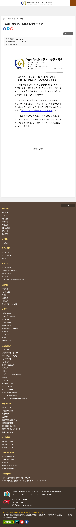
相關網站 (5, 301)
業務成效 (5, 295)
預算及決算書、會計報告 (10, 353)
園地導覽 (5, 289)
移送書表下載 (6, 322)
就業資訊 (5, 377)
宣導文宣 (5, 462)
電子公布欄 (11, 19)
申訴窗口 (5, 337)
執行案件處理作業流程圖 (10, 328)
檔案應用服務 (7, 404)
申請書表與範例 (7, 411)
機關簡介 (5, 208)
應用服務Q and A (8, 414)
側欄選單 (2, 3)
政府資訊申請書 (7, 386)
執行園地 (5, 239)
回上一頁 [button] (69, 33)
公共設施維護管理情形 (9, 395)
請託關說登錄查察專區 (9, 270)
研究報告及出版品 (8, 365)
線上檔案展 (6, 437)
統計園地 (5, 285)
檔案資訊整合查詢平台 (9, 420)
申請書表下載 (6, 313)
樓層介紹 (5, 231)
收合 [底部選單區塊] (68, 205)
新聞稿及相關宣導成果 (9, 466)
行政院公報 (5, 362)
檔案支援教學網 (7, 432)
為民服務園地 (6, 319)
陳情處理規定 (6, 340)
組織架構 (5, 219)
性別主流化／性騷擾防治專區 (11, 374)
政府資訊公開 (6, 346)
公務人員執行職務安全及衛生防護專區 (14, 398)
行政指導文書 (6, 359)
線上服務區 (5, 334)
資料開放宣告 (35, 512)
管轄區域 (5, 225)
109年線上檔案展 (7, 444)
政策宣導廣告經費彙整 (9, 392)
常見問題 (5, 331)
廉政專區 (5, 276)
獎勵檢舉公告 (6, 255)
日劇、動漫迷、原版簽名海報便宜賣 (24, 23)
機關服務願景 (6, 325)
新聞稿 (4, 258)
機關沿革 (5, 212)
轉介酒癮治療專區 (8, 469)
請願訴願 (5, 368)
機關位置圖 (6, 228)
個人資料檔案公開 (8, 389)
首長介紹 (5, 216)
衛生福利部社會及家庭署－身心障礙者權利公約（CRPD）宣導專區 (24, 481)
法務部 (43, 512)
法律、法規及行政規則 (9, 356)
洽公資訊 (5, 234)
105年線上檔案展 (7, 441)
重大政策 (5, 380)
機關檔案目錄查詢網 (9, 426)
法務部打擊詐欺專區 (8, 456)
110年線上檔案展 (7, 447)
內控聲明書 (5, 350)
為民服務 (5, 309)
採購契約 (5, 371)
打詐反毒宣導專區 (8, 452)
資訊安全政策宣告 (15, 512)
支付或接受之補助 (8, 383)
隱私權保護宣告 (25, 512)
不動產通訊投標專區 (8, 316)
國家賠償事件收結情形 (9, 304)
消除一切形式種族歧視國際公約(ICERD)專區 (16, 478)
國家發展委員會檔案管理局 (11, 429)
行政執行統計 (6, 292)
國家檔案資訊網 (7, 423)
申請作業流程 (6, 408)
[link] (4, 29)
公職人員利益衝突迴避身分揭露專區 (14, 279)
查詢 (73, 3)
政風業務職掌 (6, 267)
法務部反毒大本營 (8, 459)
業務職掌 (5, 222)
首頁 (4, 19)
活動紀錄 (5, 417)
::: (1, 1)
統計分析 (5, 298)
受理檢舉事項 (6, 273)
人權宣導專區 (6, 474)
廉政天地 (5, 263)
